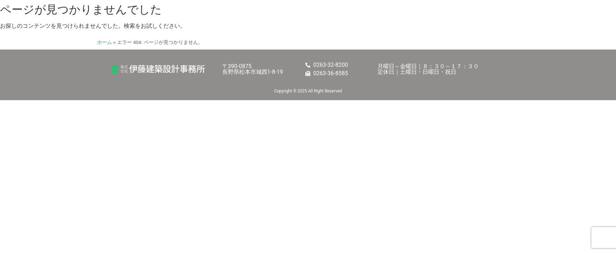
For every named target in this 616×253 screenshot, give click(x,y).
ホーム (104, 42)
